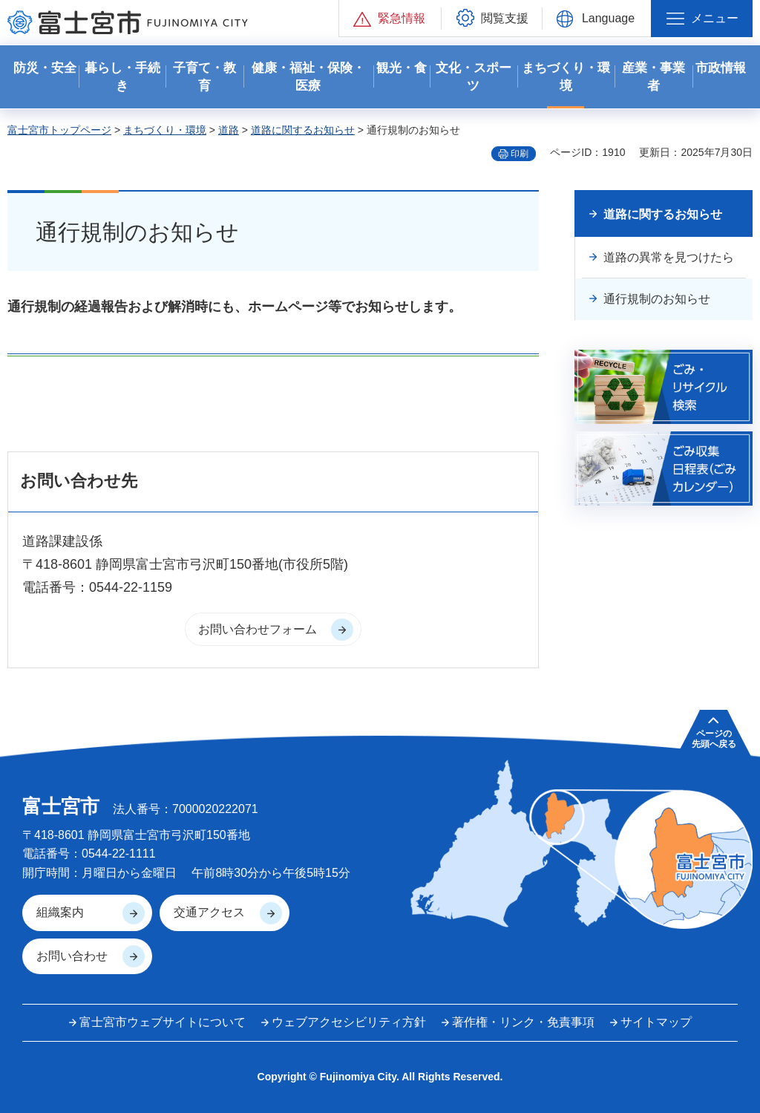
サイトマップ (656, 1022)
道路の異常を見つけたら (668, 257)
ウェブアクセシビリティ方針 (349, 1022)
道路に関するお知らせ (303, 130)
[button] (390, 18)
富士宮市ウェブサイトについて (162, 1022)
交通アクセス (209, 912)
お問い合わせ (72, 956)
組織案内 (60, 912)
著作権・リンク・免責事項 (523, 1022)
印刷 (519, 153)
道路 (228, 130)
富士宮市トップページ (59, 130)
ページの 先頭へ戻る (714, 738)
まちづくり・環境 (164, 130)
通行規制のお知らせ (656, 299)
